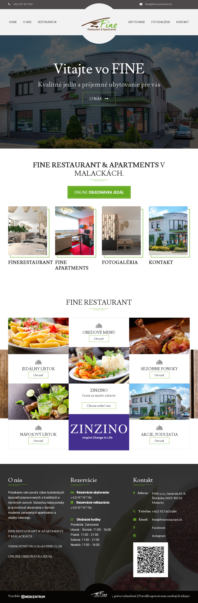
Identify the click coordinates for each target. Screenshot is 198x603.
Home (13, 22)
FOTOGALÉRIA (120, 263)
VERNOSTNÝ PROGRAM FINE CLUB (35, 546)
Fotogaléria (160, 22)
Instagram (159, 535)
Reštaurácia (47, 22)
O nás (27, 22)
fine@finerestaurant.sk (158, 4)
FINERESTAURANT (28, 263)
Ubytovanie (136, 22)
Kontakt (182, 22)
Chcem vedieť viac (99, 406)
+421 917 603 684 (164, 511)
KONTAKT (161, 263)
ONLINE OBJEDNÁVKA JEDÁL (30, 556)
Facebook (159, 527)
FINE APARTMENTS (71, 265)
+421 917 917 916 (22, 4)
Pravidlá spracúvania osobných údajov (164, 596)
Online (99, 192)
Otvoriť (38, 375)
